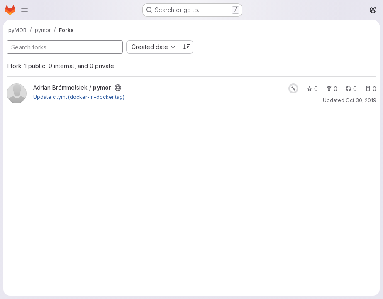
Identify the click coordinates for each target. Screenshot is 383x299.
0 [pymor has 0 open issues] (370, 88)
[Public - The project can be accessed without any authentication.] (118, 87)
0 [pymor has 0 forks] (331, 88)
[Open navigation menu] (24, 10)
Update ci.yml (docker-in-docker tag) (78, 97)
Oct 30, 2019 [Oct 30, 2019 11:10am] (361, 100)
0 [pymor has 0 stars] (312, 88)
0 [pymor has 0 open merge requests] (351, 88)
